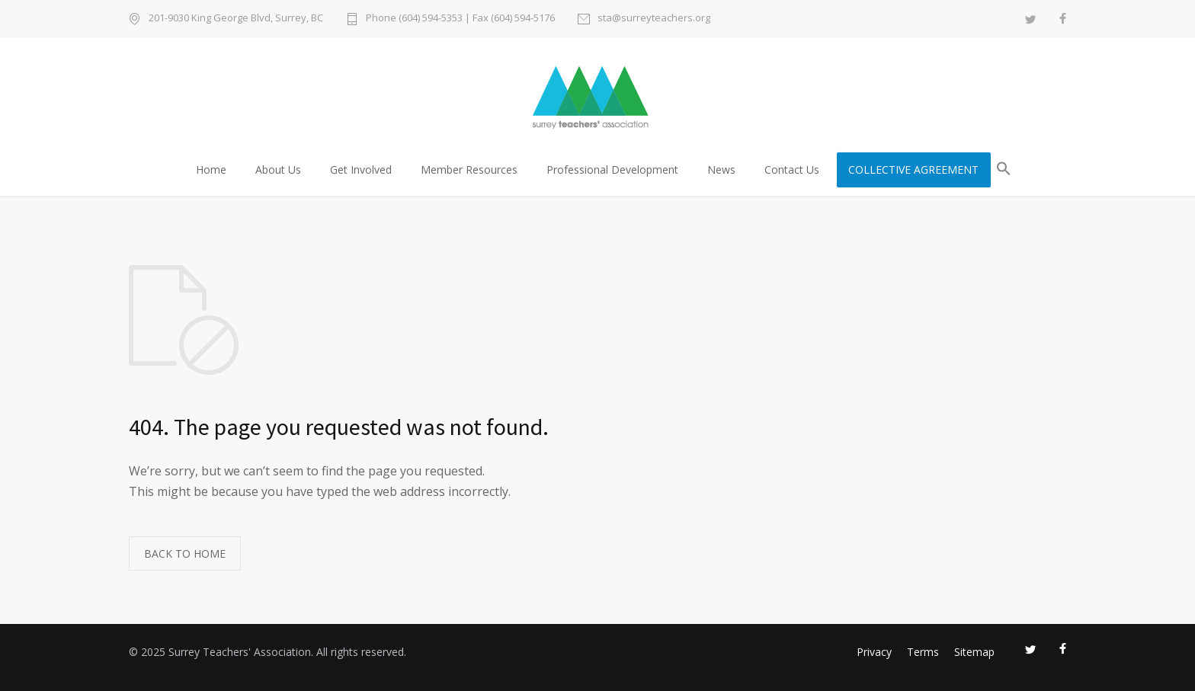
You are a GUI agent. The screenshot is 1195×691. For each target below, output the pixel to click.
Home (211, 169)
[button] (1003, 171)
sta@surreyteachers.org (654, 18)
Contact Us (791, 169)
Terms (923, 652)
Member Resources (469, 169)
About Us (278, 169)
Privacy (874, 652)
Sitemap (974, 652)
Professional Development (612, 169)
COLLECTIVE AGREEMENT (913, 169)
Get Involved (361, 169)
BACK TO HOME (185, 553)
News (721, 169)
